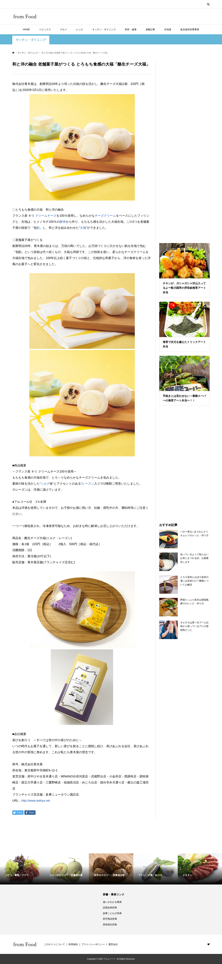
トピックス (45, 29)
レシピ (79, 29)
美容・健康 (130, 29)
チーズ (99, 215)
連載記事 (150, 29)
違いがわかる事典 (112, 902)
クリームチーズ (45, 215)
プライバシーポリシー (93, 944)
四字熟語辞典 (110, 918)
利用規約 (73, 944)
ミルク (45, 483)
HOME (26, 29)
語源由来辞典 (110, 907)
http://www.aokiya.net (35, 800)
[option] (22, 868)
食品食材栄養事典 (189, 29)
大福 (83, 227)
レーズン (88, 483)
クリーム (110, 215)
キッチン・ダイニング (104, 29)
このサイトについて (54, 944)
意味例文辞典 (110, 924)
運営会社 (113, 944)
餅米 (63, 221)
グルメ (63, 29)
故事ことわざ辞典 (112, 913)
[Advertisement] (184, 148)
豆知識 (167, 29)
